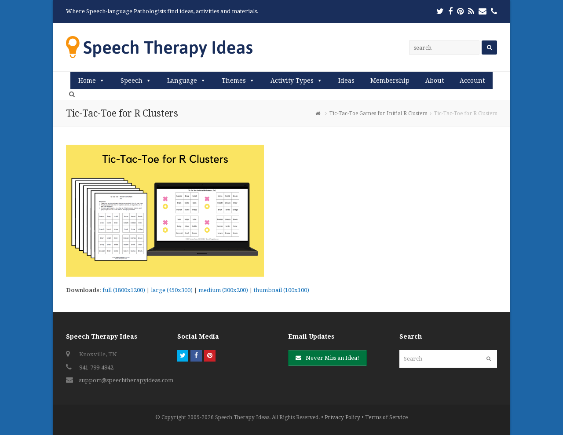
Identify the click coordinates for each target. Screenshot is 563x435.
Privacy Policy (342, 417)
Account (472, 80)
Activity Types (292, 80)
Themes (234, 80)
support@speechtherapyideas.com (126, 380)
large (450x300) (172, 290)
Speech (132, 80)
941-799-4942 (96, 367)
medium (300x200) (223, 290)
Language (182, 80)
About (434, 80)
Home (87, 80)
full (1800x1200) (123, 290)
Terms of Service (386, 417)
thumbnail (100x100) (281, 290)
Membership (389, 80)
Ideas (346, 80)
